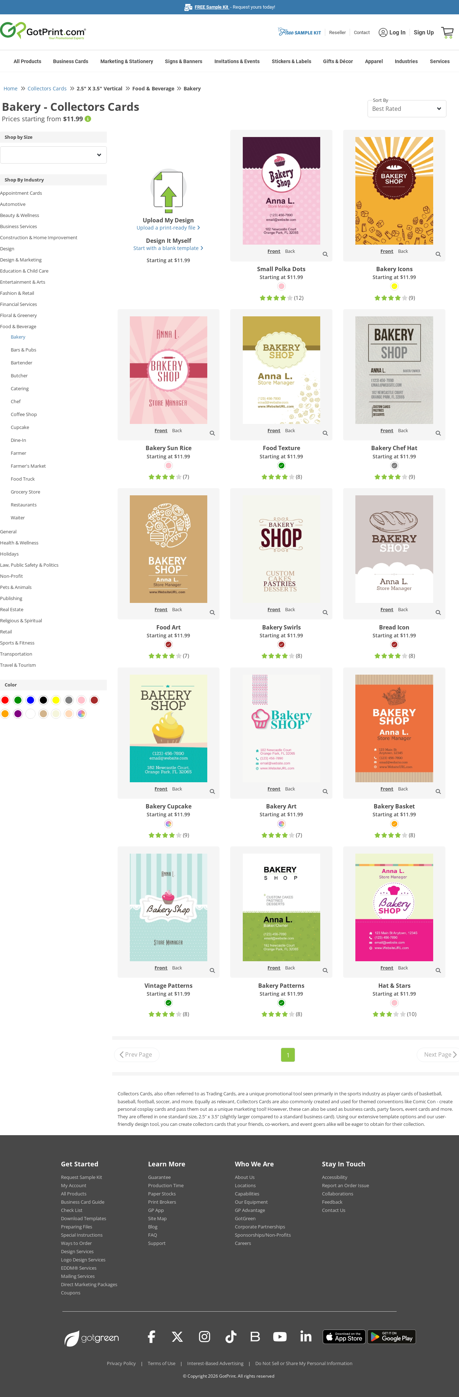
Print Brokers (162, 1202)
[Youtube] (280, 1337)
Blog (152, 1226)
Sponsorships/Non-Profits (263, 1235)
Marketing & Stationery (126, 61)
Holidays (9, 554)
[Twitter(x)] (177, 1337)
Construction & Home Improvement (38, 237)
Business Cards (70, 61)
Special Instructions (82, 1235)
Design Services (77, 1251)
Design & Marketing (21, 259)
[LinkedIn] (306, 1337)
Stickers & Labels (291, 61)
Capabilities (247, 1193)
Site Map (157, 1218)
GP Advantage (250, 1210)
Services (440, 61)
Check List (71, 1210)
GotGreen (245, 1218)
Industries (406, 61)
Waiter (18, 517)
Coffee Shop (24, 414)
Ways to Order (76, 1243)
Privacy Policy (121, 1363)
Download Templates (83, 1218)
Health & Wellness (19, 542)
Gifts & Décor (338, 61)
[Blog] (254, 1336)
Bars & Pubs (23, 349)
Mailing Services (78, 1276)
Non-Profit (11, 576)
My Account (73, 1185)
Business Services (18, 226)
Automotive (12, 204)
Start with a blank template (168, 248)
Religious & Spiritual (21, 620)
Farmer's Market (28, 466)
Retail (6, 631)
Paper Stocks (162, 1193)
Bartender (21, 362)
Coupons (70, 1292)
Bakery (18, 337)
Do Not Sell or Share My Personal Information (303, 1363)
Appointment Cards (21, 193)
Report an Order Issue (345, 1185)
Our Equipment (251, 1202)
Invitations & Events (237, 61)
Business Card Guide (82, 1202)
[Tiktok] (231, 1337)
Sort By (380, 100)
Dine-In (18, 440)
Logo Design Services (83, 1259)
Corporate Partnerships (260, 1226)
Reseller (337, 32)
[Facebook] (151, 1337)
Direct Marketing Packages (89, 1284)
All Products (27, 61)
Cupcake (20, 427)
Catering (20, 388)
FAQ (152, 1235)
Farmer (18, 453)
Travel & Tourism (18, 665)
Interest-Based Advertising (215, 1363)
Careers (243, 1243)
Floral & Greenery (18, 315)
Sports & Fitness (17, 642)
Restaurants (24, 504)
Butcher (19, 375)
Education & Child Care (24, 271)
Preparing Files (76, 1226)
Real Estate (11, 609)
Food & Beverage (18, 326)
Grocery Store (25, 492)
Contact (362, 32)
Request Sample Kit (81, 1177)
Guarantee (159, 1177)
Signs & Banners (183, 61)
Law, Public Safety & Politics (29, 565)
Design (7, 248)
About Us (245, 1177)
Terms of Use (161, 1363)
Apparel (374, 61)
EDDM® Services (78, 1268)
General (8, 531)
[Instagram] (204, 1337)
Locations (245, 1185)
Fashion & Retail (17, 293)
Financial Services (18, 304)
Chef (15, 401)
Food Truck (23, 479)
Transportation (16, 654)
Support (157, 1243)
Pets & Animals (16, 587)
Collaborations (337, 1193)
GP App (156, 1210)
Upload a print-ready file (168, 227)
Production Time (166, 1185)
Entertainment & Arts (22, 282)
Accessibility (334, 1177)
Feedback (332, 1202)
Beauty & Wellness (19, 215)
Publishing (11, 598)
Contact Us (333, 1210)
